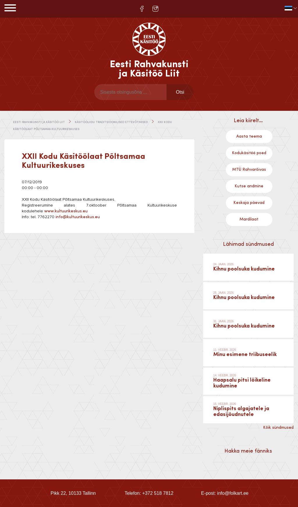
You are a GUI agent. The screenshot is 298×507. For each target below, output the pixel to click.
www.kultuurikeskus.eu (66, 211)
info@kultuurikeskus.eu (78, 217)
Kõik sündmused (278, 428)
